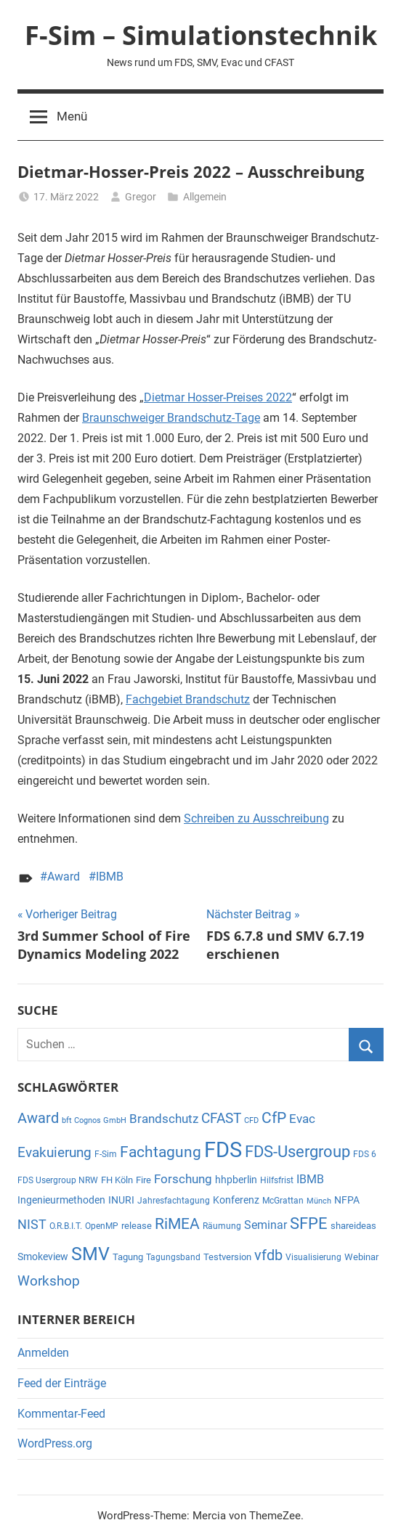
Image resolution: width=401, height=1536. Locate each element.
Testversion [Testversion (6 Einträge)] (227, 1256)
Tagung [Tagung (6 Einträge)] (128, 1256)
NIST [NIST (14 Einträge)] (31, 1224)
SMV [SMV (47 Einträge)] (90, 1254)
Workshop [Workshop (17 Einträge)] (48, 1281)
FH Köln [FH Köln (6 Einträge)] (117, 1180)
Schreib (203, 818)
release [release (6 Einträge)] (136, 1225)
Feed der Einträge (61, 1383)
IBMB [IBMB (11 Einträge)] (310, 1179)
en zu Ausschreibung (275, 818)
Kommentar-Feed (61, 1414)
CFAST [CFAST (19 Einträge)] (221, 1118)
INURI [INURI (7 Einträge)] (121, 1200)
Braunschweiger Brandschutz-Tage (171, 418)
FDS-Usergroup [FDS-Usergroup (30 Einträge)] (297, 1152)
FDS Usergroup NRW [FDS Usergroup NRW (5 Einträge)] (57, 1180)
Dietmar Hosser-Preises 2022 (218, 397)
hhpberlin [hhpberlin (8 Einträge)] (236, 1179)
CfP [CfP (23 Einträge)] (274, 1118)
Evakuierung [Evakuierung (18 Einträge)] (54, 1152)
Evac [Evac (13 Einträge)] (302, 1118)
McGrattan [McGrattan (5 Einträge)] (283, 1201)
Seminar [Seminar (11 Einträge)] (265, 1225)
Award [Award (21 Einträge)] (38, 1118)
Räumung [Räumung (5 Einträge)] (222, 1226)
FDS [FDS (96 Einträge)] (223, 1149)
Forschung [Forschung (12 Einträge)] (183, 1179)
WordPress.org (54, 1443)
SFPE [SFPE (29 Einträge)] (309, 1223)
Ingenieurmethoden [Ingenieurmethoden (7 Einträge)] (61, 1200)
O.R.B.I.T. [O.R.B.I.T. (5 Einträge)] (65, 1226)
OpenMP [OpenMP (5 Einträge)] (101, 1226)
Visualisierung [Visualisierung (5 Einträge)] (313, 1257)
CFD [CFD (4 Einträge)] (251, 1120)
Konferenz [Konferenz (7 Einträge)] (236, 1200)
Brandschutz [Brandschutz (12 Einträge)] (163, 1119)
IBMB (109, 876)
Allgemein (205, 197)
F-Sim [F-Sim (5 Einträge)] (105, 1154)
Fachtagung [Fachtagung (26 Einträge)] (160, 1152)
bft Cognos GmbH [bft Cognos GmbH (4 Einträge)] (94, 1120)
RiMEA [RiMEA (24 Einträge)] (177, 1224)
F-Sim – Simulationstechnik (201, 35)
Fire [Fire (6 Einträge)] (143, 1180)
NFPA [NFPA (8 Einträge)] (347, 1200)
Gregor (140, 197)
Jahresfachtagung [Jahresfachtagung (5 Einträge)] (173, 1201)
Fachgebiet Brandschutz (188, 699)
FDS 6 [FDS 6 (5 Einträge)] (364, 1154)
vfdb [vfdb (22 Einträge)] (268, 1255)
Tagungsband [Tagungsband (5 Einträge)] (173, 1257)
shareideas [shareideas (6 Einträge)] (353, 1225)
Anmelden (43, 1353)
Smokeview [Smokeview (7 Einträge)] (42, 1256)
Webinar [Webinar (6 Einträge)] (361, 1256)
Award (63, 876)
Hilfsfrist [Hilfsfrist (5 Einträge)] (276, 1180)
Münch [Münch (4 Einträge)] (319, 1201)
